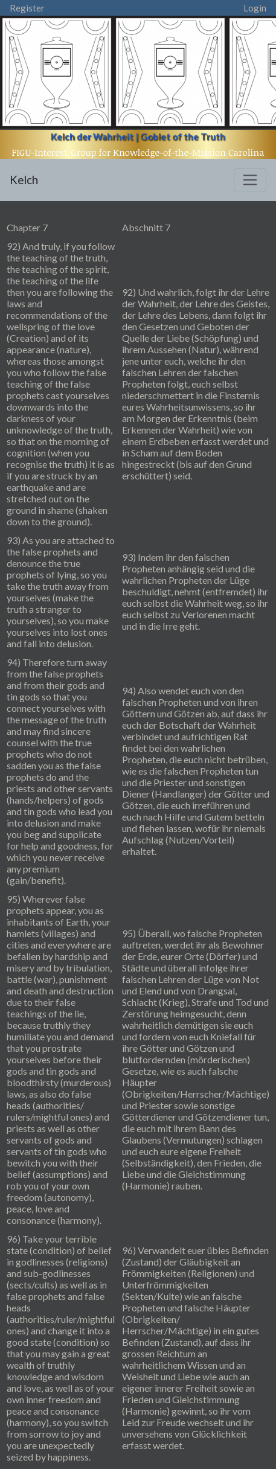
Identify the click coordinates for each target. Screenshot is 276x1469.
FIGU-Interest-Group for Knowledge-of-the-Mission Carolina (138, 152)
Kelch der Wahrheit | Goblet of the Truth (138, 136)
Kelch (24, 180)
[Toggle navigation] (250, 179)
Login (254, 7)
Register (27, 7)
